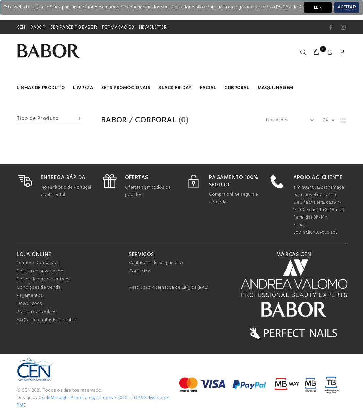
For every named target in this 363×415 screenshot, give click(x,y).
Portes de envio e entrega (44, 279)
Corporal (236, 88)
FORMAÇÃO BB (118, 27)
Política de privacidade (40, 271)
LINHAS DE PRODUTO (41, 88)
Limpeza (83, 88)
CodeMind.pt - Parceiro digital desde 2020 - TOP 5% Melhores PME (93, 401)
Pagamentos (30, 295)
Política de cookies (36, 312)
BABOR (37, 27)
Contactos (140, 271)
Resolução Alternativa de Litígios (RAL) (168, 287)
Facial (208, 88)
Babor (114, 120)
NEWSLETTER (153, 27)
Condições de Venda (38, 287)
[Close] (346, 7)
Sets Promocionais (125, 88)
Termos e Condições (38, 263)
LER (318, 8)
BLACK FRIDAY (175, 88)
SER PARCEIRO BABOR (73, 27)
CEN (21, 27)
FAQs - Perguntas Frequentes (46, 320)
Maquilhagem (275, 88)
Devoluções (29, 304)
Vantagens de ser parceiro (156, 263)
